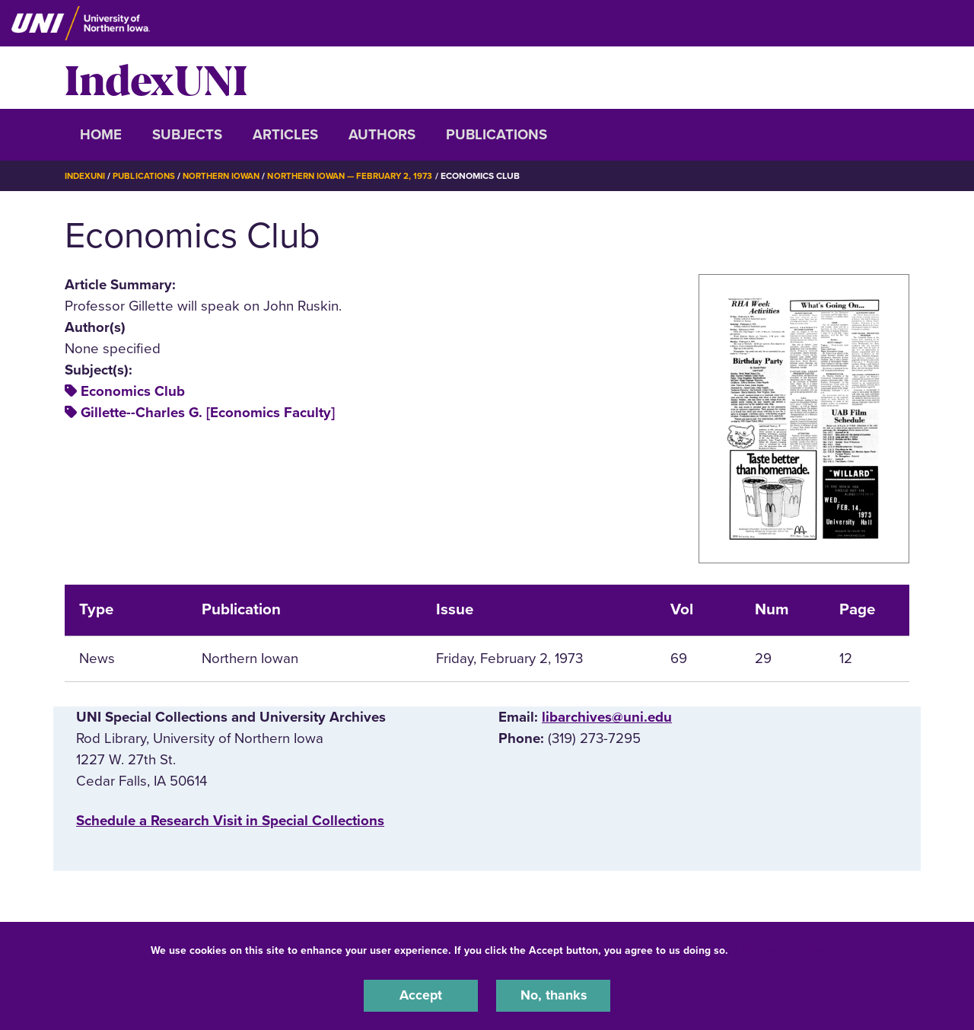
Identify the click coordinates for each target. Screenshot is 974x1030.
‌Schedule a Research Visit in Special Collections (230, 820)
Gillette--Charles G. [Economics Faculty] (208, 412)
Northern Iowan (228, 176)
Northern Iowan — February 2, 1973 (365, 176)
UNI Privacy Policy (779, 948)
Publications (496, 134)
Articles (285, 134)
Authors (382, 134)
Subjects (187, 134)
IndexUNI (156, 77)
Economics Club (133, 391)
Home (101, 134)
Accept (421, 995)
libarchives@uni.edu (607, 716)
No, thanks (553, 995)
